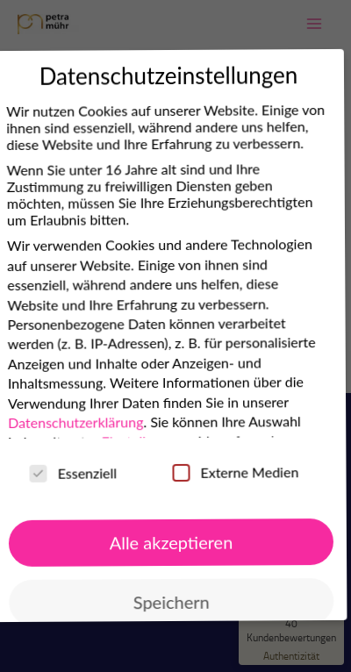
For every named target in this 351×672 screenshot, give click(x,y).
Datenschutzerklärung (72, 423)
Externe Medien (231, 472)
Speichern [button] (168, 602)
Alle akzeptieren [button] (168, 543)
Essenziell (69, 474)
